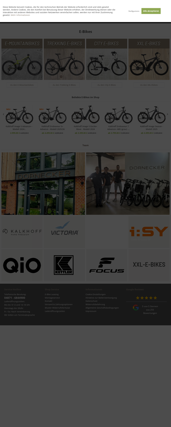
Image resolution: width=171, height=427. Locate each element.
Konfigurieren (134, 11)
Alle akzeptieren (151, 11)
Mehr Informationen (20, 15)
